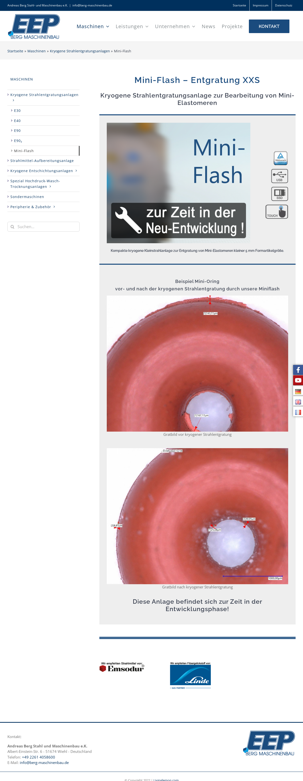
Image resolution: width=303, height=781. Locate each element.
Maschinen (21, 79)
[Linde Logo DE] (190, 663)
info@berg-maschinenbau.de (92, 5)
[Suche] (12, 227)
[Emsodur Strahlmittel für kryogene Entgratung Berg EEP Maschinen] (122, 663)
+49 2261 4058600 (38, 757)
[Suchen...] (43, 227)
